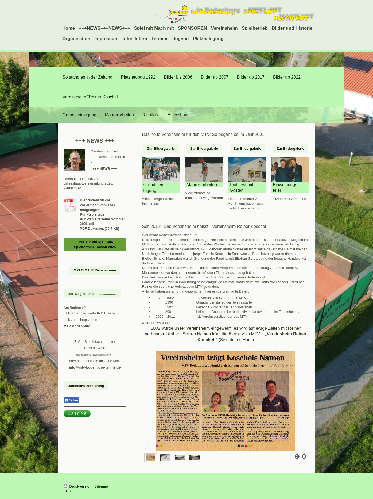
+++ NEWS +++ (104, 169)
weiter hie (72, 188)
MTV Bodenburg (77, 326)
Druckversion (78, 486)
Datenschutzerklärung (86, 386)
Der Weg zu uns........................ (92, 294)
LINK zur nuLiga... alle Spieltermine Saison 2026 (95, 244)
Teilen (71, 400)
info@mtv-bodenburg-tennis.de (95, 367)
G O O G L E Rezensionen (94, 270)
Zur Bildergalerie (161, 149)
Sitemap (101, 486)
